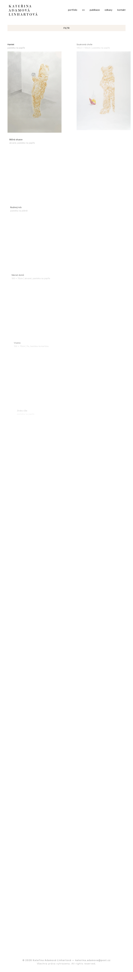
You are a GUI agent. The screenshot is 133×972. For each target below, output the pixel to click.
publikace (95, 10)
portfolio (72, 10)
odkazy (108, 10)
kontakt (121, 10)
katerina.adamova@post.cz (93, 960)
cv (83, 10)
